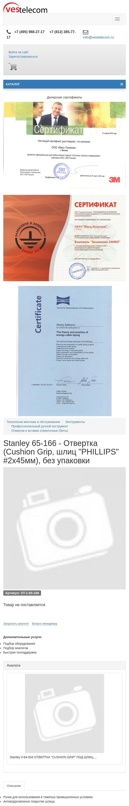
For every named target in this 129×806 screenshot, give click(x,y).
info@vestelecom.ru (98, 37)
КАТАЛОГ (64, 84)
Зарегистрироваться (23, 56)
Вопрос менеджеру (44, 623)
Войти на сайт (19, 52)
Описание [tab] (14, 786)
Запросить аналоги (16, 623)
